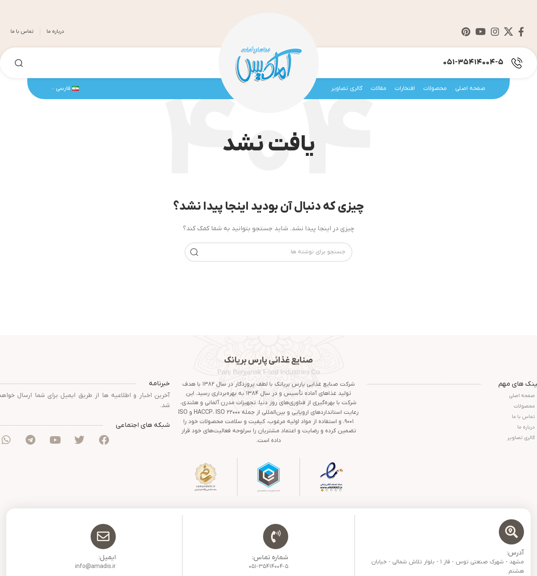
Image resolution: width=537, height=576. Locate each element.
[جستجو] (18, 63)
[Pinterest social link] (466, 31)
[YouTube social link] (480, 31)
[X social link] (508, 31)
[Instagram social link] (494, 31)
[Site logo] (269, 62)
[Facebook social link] (521, 31)
